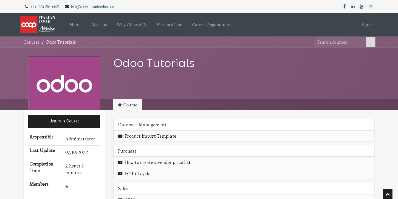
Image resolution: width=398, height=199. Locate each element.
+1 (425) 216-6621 (45, 6)
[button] (64, 121)
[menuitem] (76, 24)
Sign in (368, 24)
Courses (31, 42)
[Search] (370, 42)
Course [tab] (127, 105)
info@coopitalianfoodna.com (93, 6)
